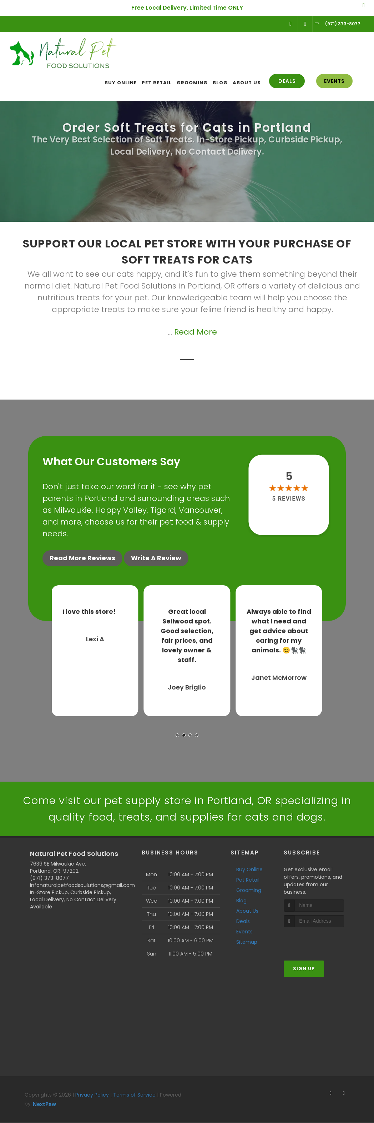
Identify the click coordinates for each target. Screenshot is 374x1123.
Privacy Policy (92, 1094)
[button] (177, 734)
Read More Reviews (82, 557)
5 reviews (288, 498)
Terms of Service (134, 1094)
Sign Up (304, 968)
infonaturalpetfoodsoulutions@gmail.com (82, 885)
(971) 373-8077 (49, 878)
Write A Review (156, 557)
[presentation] (322, 941)
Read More (195, 331)
